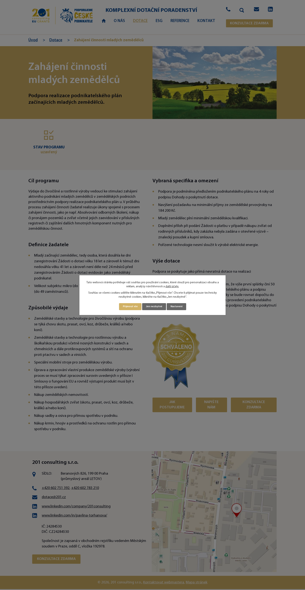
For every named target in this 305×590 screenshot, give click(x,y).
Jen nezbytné (154, 306)
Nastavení (178, 306)
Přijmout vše (128, 306)
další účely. (172, 286)
